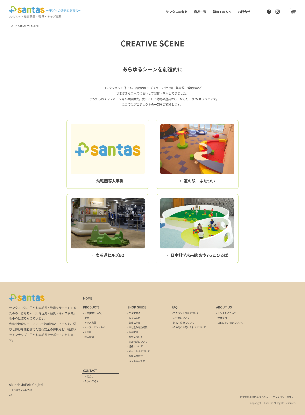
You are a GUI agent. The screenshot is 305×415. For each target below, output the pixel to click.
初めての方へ (222, 11)
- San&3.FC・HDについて (229, 322)
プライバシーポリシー (284, 397)
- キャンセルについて (138, 351)
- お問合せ (88, 376)
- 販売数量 (132, 332)
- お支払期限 (133, 322)
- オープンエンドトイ (94, 327)
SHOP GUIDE (136, 307)
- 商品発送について (137, 341)
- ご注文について (180, 317)
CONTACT (90, 370)
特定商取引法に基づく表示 (254, 397)
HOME (87, 298)
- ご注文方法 (133, 313)
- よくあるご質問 (136, 360)
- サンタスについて (226, 313)
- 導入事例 (88, 336)
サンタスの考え (177, 11)
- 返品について (135, 346)
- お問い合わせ (135, 355)
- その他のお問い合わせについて (189, 327)
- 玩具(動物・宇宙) (92, 313)
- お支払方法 (133, 317)
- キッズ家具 (89, 322)
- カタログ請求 (90, 381)
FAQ (175, 307)
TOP (11, 26)
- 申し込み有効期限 (137, 327)
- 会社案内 (221, 317)
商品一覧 (200, 11)
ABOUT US (224, 307)
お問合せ (244, 11)
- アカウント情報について (185, 313)
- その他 (87, 332)
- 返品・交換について (183, 322)
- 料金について (135, 336)
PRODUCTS (91, 307)
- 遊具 (86, 317)
